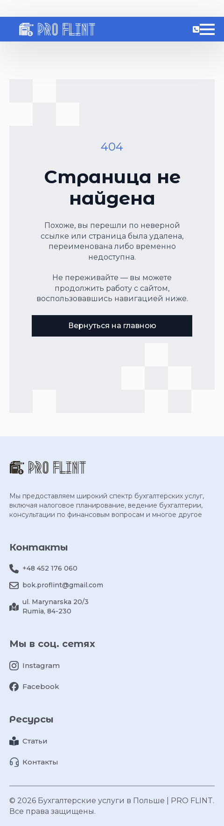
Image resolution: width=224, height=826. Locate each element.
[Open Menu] (207, 29)
